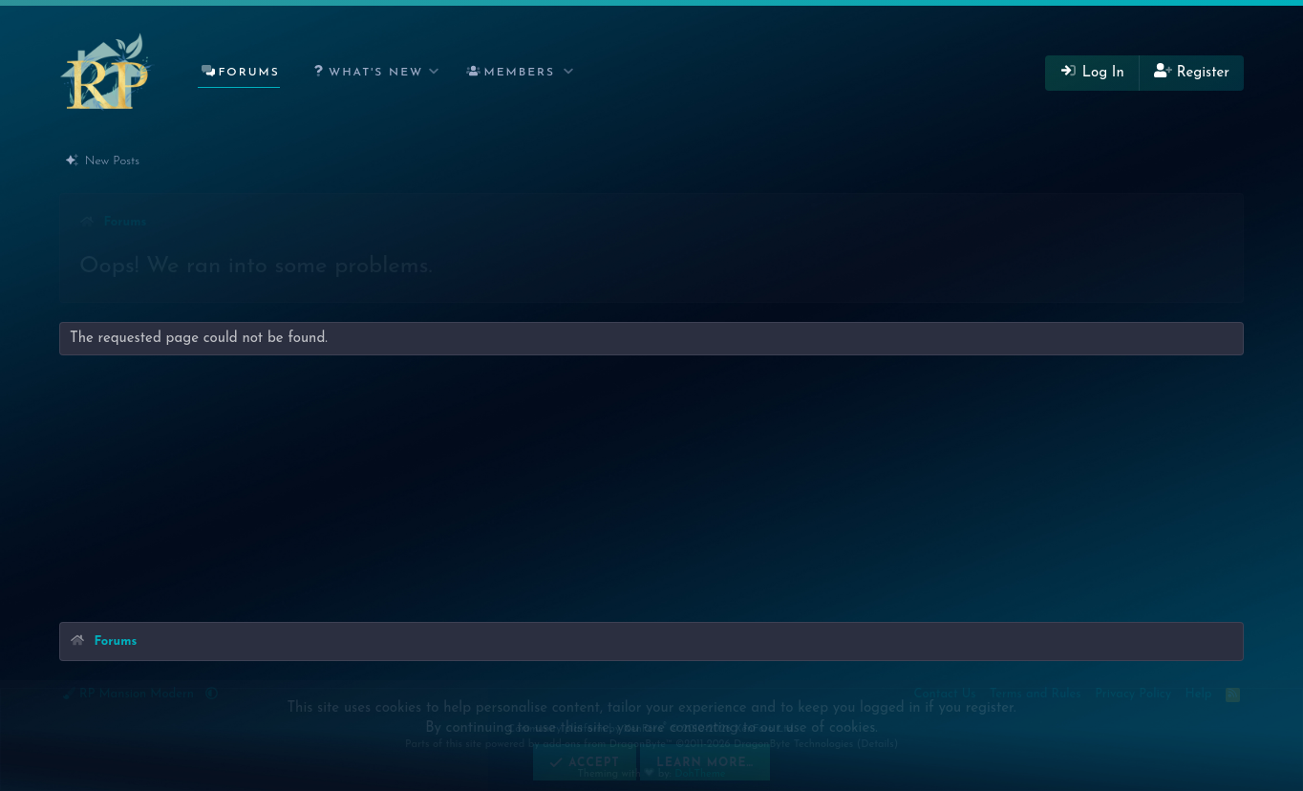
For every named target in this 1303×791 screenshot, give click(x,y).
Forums (248, 72)
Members (520, 72)
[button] (372, 73)
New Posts (112, 161)
